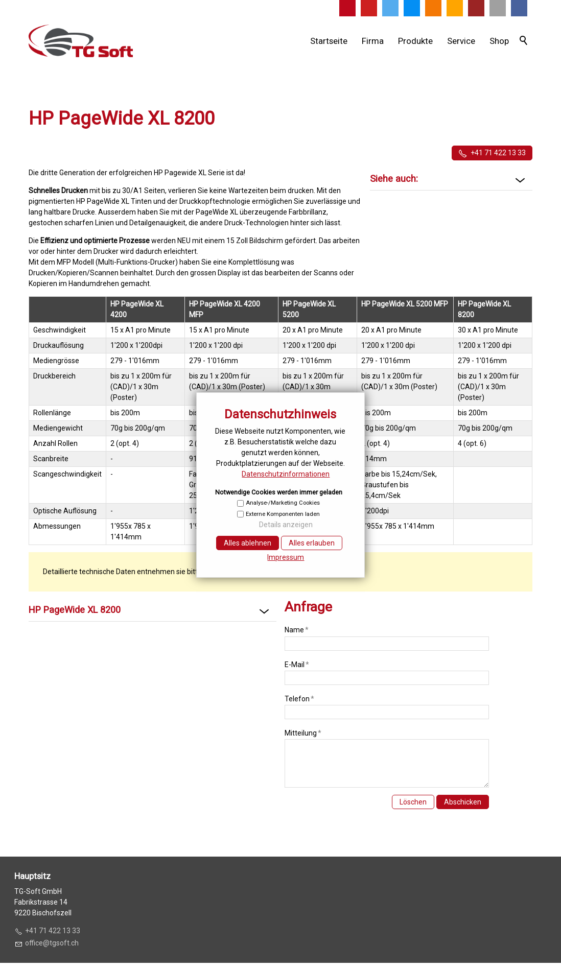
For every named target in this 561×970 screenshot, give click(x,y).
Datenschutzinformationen (286, 474)
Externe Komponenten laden (283, 514)
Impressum (285, 557)
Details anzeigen (286, 525)
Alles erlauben (312, 543)
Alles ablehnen (247, 543)
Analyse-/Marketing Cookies (283, 503)
